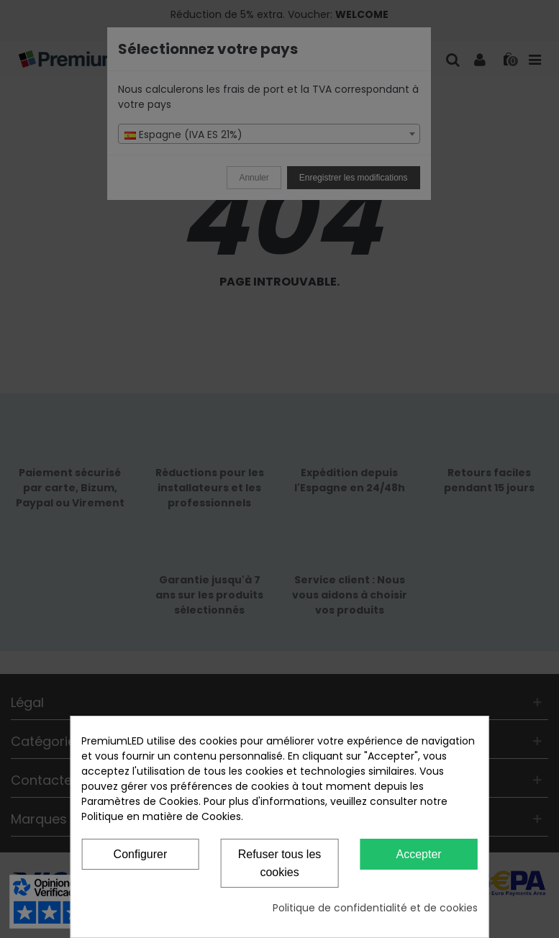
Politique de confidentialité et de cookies (375, 908)
